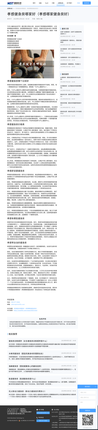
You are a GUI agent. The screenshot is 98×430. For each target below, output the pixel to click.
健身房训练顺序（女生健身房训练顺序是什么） (28, 341)
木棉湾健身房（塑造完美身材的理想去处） (26, 353)
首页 (34, 3)
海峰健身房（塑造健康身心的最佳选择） (26, 366)
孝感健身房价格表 (13, 41)
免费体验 (86, 3)
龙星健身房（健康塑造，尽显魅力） (71, 64)
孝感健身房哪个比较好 (14, 39)
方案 (53, 3)
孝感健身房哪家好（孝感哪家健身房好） (26, 308)
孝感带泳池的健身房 (13, 47)
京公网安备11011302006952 (28, 420)
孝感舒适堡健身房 (13, 43)
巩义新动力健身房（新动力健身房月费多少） (27, 391)
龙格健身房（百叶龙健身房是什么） (71, 57)
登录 (78, 3)
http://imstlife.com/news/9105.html (25, 310)
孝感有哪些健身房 (13, 45)
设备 (40, 3)
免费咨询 (87, 410)
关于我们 (69, 3)
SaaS (46, 3)
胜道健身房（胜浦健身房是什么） (23, 379)
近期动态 (60, 3)
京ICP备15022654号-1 (12, 420)
